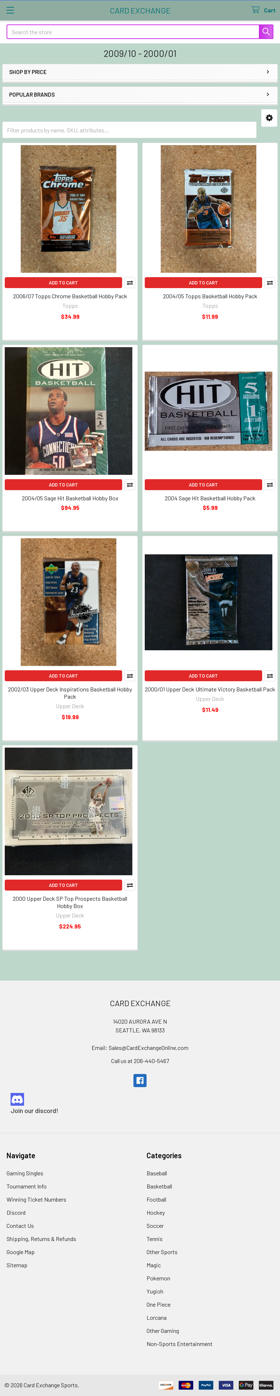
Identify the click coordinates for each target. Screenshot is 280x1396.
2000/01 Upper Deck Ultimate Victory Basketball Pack (210, 689)
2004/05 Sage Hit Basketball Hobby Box (70, 498)
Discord (16, 1212)
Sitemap (17, 1264)
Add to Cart (63, 283)
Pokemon (158, 1278)
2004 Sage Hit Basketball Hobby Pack (210, 498)
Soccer (155, 1225)
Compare (129, 282)
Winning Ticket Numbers (36, 1199)
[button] (269, 118)
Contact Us (20, 1225)
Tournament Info (27, 1186)
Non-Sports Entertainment (180, 1343)
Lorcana (157, 1317)
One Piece (159, 1304)
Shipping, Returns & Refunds (41, 1238)
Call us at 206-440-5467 (140, 1060)
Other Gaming (163, 1330)
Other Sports (162, 1251)
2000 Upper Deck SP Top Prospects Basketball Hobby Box (70, 902)
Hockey (156, 1212)
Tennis (155, 1238)
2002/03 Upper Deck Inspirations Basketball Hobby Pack (70, 693)
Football (156, 1199)
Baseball (157, 1173)
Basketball (159, 1186)
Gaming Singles (25, 1173)
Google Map (21, 1251)
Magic (154, 1264)
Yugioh (155, 1291)
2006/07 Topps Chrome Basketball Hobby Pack (70, 295)
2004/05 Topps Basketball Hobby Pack (210, 295)
